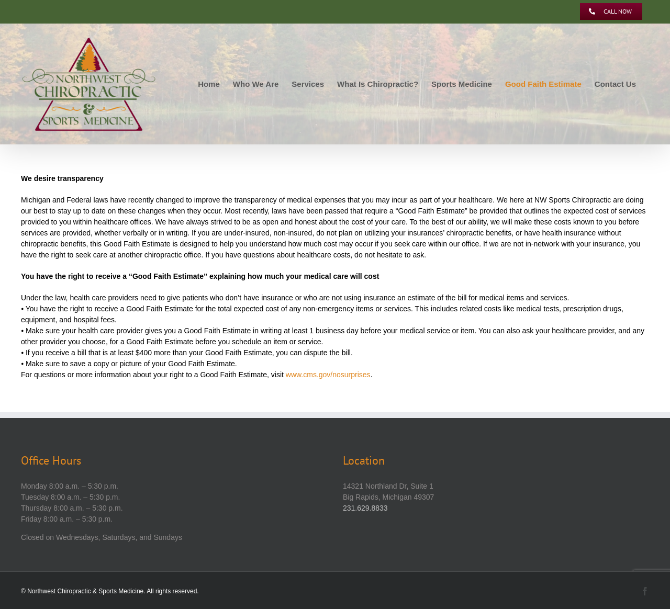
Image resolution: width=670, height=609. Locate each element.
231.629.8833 (365, 508)
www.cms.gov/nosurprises (328, 374)
